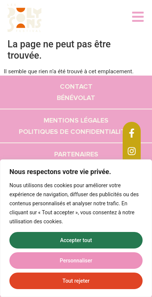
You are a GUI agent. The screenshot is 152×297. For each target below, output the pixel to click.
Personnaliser (76, 261)
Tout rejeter (76, 281)
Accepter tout (76, 240)
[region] (76, 228)
